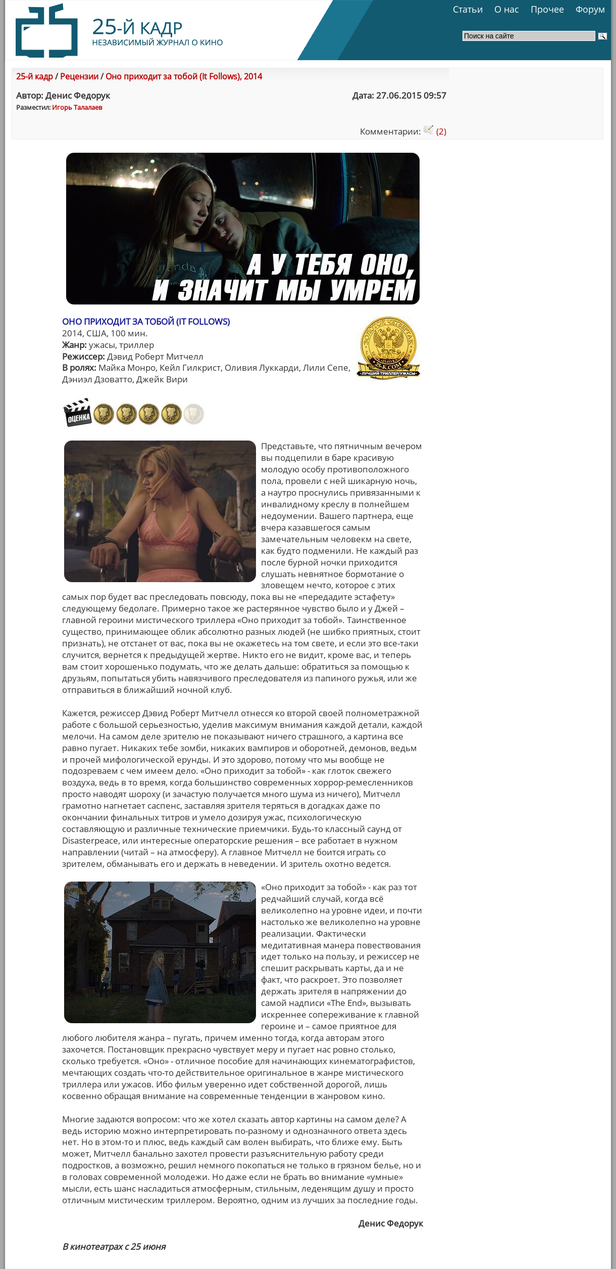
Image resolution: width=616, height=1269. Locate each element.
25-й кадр (34, 76)
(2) (434, 131)
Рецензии (79, 76)
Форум (590, 9)
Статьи (468, 9)
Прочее (547, 9)
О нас (506, 9)
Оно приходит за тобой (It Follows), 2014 (184, 76)
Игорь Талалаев (77, 107)
